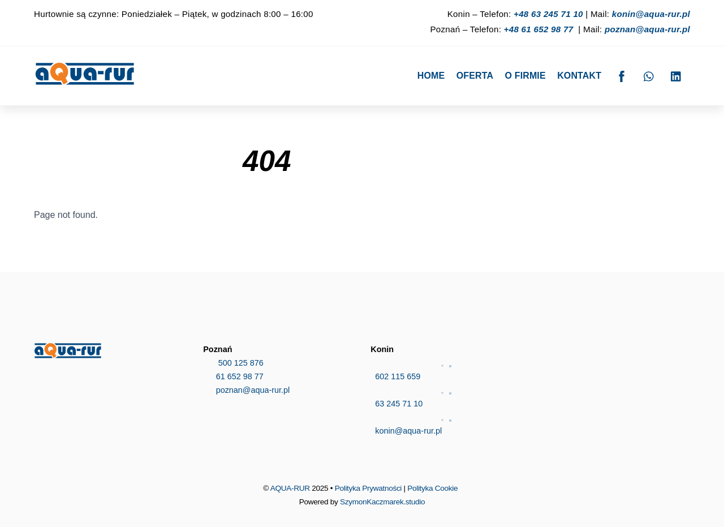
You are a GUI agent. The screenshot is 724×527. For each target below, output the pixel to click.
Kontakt (579, 75)
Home (431, 75)
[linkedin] (676, 75)
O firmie (525, 75)
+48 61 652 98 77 (539, 29)
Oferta (474, 75)
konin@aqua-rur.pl (651, 14)
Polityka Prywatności (368, 488)
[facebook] (621, 75)
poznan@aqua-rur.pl (647, 29)
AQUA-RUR (290, 488)
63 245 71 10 (446, 395)
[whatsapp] (649, 75)
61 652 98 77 (233, 376)
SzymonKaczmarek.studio (382, 502)
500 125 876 (233, 362)
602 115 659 (446, 368)
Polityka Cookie (432, 488)
